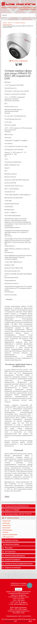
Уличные (6, 532)
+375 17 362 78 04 (18, 600)
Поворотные (7, 521)
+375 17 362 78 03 (18, 599)
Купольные (6, 523)
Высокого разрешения (10, 534)
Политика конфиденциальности (19, 611)
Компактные (7, 525)
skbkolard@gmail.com (21, 604)
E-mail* (18, 589)
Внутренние (6, 528)
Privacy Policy (9, 621)
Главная (5, 22)
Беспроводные (7, 530)
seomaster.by (26, 616)
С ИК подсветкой (7, 24)
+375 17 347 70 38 (16, 602)
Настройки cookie (19, 613)
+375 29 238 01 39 (14, 597)
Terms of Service (22, 621)
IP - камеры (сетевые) (19, 22)
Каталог (10, 22)
